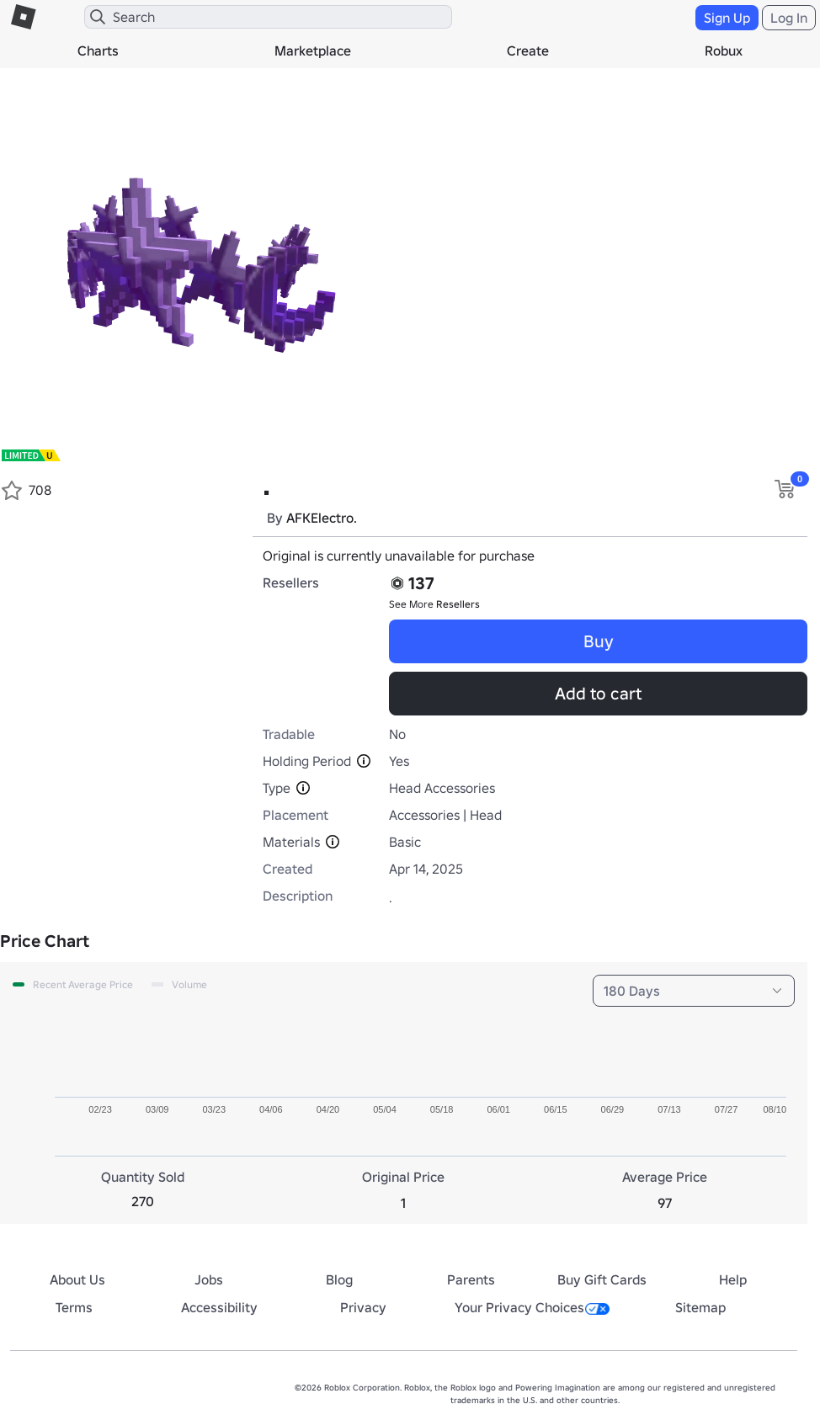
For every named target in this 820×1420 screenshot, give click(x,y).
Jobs (208, 1279)
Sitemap (700, 1307)
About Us (77, 1279)
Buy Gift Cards (602, 1279)
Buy (598, 641)
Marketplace (312, 50)
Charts (98, 50)
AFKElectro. (321, 517)
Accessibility (219, 1307)
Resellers (458, 604)
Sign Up (727, 17)
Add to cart (598, 694)
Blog (339, 1279)
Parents (471, 1279)
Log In (788, 17)
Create (528, 50)
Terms (74, 1307)
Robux (724, 50)
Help (733, 1279)
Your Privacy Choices (532, 1307)
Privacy (363, 1307)
